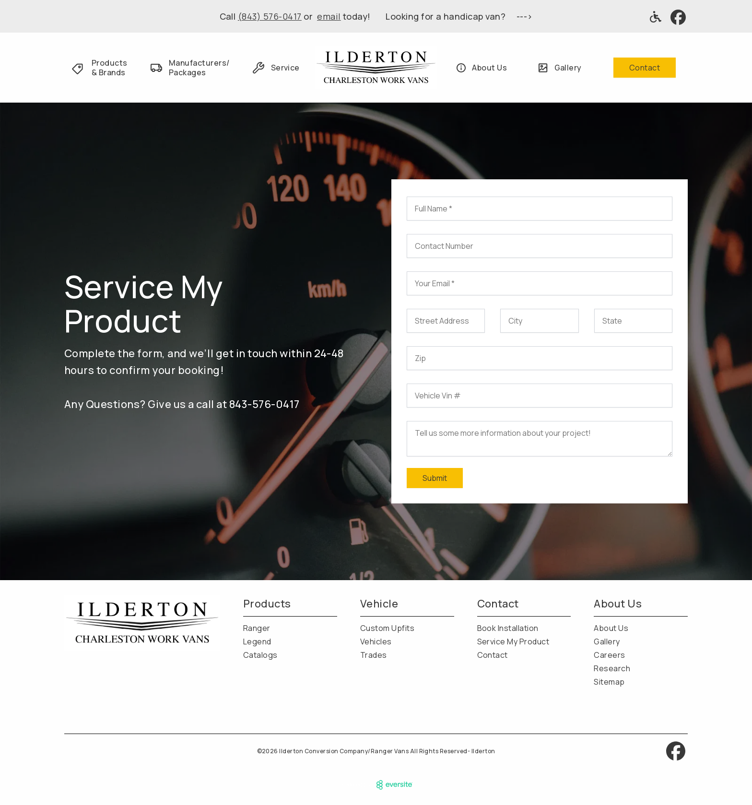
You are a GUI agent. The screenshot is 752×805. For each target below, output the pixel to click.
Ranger (256, 628)
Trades (373, 655)
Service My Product (513, 641)
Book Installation (508, 628)
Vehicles (376, 641)
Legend (257, 641)
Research (612, 668)
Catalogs (260, 655)
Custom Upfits (387, 628)
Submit (435, 478)
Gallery (607, 641)
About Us (611, 628)
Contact (644, 67)
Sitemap (609, 682)
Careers (609, 655)
